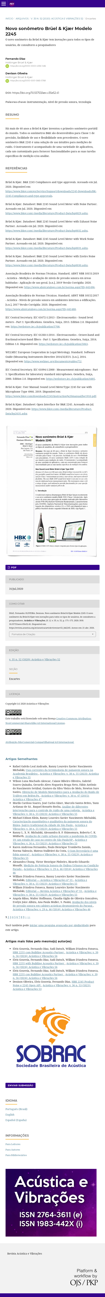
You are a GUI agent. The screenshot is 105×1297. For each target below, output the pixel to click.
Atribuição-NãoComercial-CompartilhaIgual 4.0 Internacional (39, 742)
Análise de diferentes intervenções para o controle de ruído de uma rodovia (50, 808)
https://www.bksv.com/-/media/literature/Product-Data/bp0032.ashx (46, 230)
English (9, 1114)
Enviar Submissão (20, 1085)
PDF (13, 567)
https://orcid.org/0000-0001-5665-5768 (28, 81)
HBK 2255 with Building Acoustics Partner (39, 963)
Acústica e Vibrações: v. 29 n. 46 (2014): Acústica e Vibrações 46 (51, 909)
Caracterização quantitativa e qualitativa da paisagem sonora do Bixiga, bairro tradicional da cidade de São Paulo (52, 823)
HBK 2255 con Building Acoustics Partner (38, 974)
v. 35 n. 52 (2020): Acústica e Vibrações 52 (57, 18)
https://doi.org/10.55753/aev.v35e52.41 (35, 92)
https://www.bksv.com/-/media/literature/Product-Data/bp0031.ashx (46, 248)
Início (9, 18)
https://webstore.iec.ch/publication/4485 (70, 378)
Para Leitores (12, 1144)
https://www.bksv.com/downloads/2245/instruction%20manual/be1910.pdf (50, 396)
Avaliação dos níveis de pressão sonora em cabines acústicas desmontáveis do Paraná (54, 903)
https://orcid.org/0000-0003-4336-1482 (28, 66)
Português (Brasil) (16, 1109)
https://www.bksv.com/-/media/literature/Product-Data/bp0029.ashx (46, 213)
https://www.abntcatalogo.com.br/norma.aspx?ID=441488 (40, 309)
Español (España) (16, 1120)
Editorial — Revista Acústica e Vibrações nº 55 (54, 891)
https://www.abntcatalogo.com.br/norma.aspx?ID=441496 (59, 287)
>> (28, 917)
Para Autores (12, 1149)
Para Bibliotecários (16, 1155)
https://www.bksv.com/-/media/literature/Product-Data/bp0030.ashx (46, 265)
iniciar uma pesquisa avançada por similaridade (59, 925)
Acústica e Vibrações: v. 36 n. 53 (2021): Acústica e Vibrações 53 (50, 841)
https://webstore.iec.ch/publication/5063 (63, 344)
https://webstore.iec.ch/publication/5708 (35, 326)
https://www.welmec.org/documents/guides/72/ (52, 361)
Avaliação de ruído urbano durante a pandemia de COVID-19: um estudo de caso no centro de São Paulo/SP (55, 837)
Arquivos (22, 18)
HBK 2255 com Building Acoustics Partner (39, 952)
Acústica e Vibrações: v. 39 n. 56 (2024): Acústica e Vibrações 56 (55, 954)
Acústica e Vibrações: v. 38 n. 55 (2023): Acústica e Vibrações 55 (53, 812)
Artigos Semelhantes (21, 759)
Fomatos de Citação (23, 634)
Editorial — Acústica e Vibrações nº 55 (49, 880)
